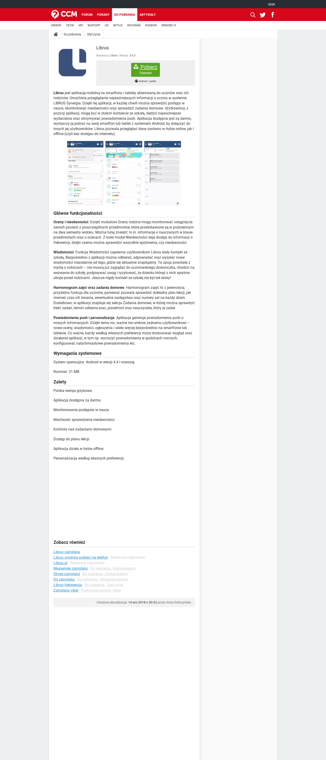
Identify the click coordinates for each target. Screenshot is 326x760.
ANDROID (56, 25)
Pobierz (145, 69)
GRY (81, 25)
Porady (103, 14)
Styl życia (93, 34)
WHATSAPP (93, 25)
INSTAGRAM (133, 25)
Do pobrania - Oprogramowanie (102, 579)
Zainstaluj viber (65, 590)
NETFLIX (117, 25)
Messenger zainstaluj (70, 568)
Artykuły (148, 14)
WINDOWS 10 (169, 25)
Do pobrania (124, 14)
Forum (87, 14)
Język (271, 4)
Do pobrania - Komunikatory (113, 568)
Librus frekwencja (67, 585)
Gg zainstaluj (64, 579)
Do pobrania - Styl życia (104, 585)
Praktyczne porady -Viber (101, 590)
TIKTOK (70, 25)
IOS (107, 25)
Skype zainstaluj (66, 574)
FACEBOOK (151, 25)
